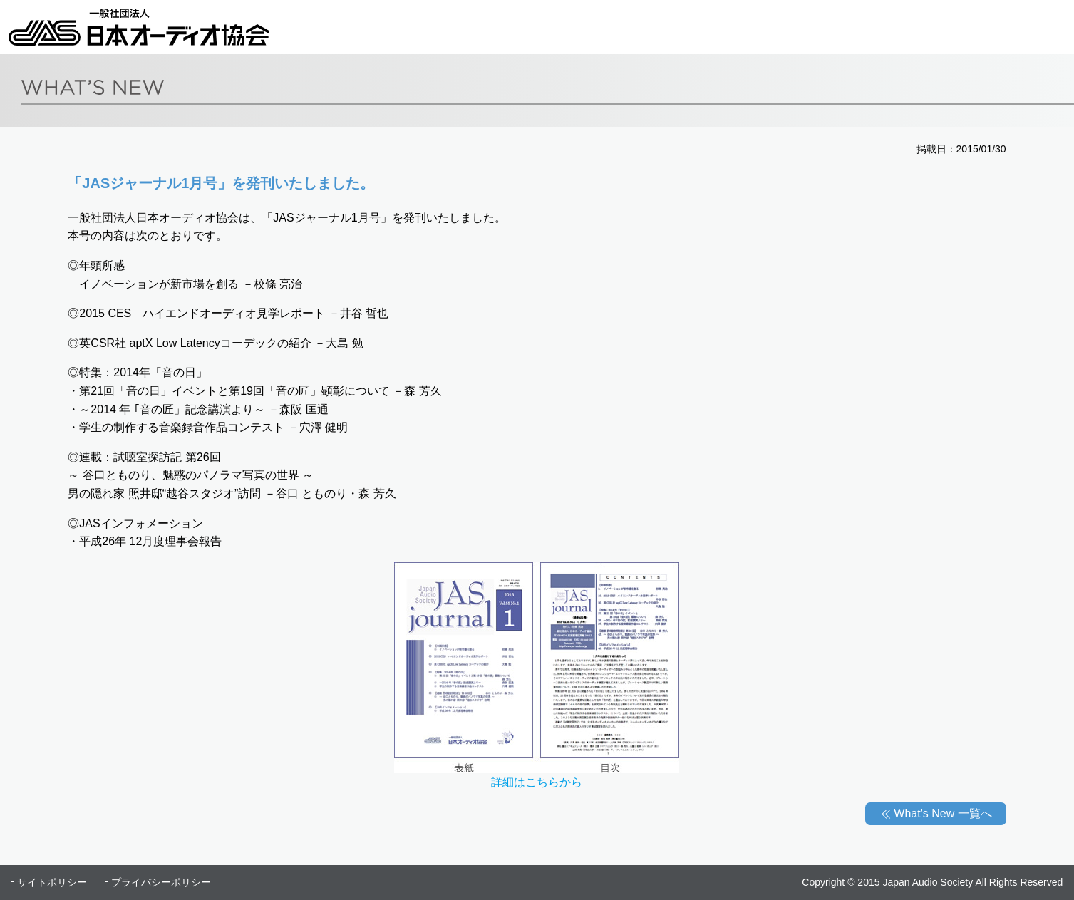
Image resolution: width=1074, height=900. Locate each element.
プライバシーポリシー (161, 882)
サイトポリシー (52, 882)
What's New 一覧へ (942, 813)
